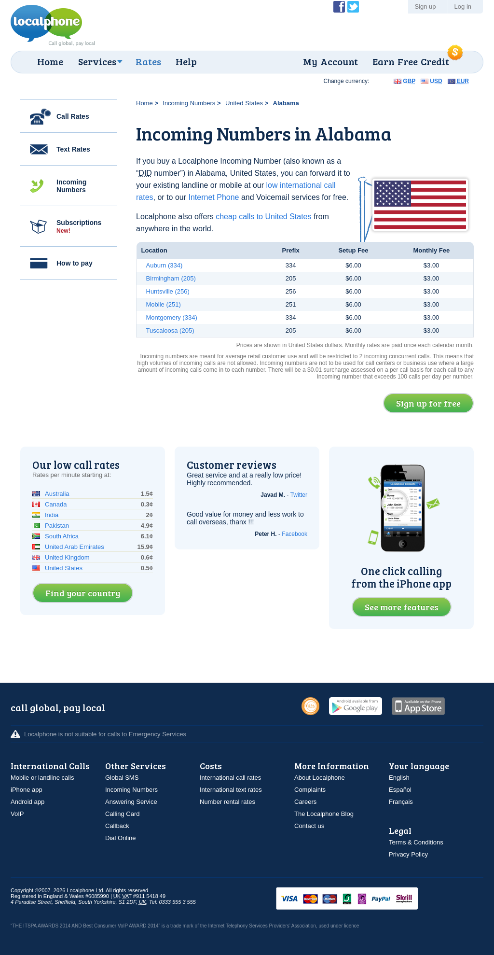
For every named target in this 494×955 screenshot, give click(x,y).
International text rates (231, 789)
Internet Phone (214, 197)
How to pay (74, 263)
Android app (27, 801)
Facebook (294, 534)
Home (50, 61)
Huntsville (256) (168, 291)
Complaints (310, 789)
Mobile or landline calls (42, 777)
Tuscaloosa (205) (170, 330)
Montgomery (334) (171, 317)
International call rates (230, 777)
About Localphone (319, 777)
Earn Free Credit (410, 61)
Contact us (309, 825)
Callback (117, 825)
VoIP (17, 813)
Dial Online (120, 838)
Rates (148, 61)
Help (186, 61)
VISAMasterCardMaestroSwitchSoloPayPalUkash (360, 899)
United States (244, 103)
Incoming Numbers (71, 186)
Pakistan (57, 525)
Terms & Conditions (416, 842)
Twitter (298, 495)
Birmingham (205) (171, 278)
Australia (57, 493)
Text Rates (73, 149)
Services (97, 61)
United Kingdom (67, 557)
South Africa (62, 536)
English (399, 777)
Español (400, 789)
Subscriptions (78, 226)
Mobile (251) (163, 304)
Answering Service (131, 801)
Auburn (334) (164, 265)
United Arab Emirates (74, 546)
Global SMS (121, 777)
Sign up (425, 6)
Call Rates (72, 116)
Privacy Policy (408, 854)
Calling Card (122, 813)
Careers (305, 801)
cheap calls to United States (263, 216)
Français (401, 801)
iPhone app (26, 789)
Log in (462, 6)
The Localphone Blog (324, 813)
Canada (56, 504)
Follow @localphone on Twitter (353, 7)
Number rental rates (227, 801)
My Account (330, 61)
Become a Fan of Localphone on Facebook (339, 7)
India (51, 515)
